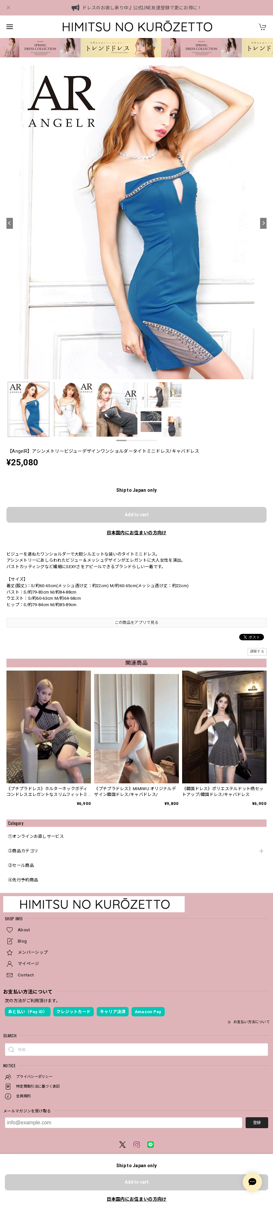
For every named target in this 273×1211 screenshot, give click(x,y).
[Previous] (9, 223)
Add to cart (137, 514)
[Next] (263, 223)
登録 (257, 1122)
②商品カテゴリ (23, 850)
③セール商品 (21, 865)
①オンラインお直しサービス (36, 836)
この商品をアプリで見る (136, 622)
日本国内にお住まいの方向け (137, 532)
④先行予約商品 (23, 879)
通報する (257, 651)
